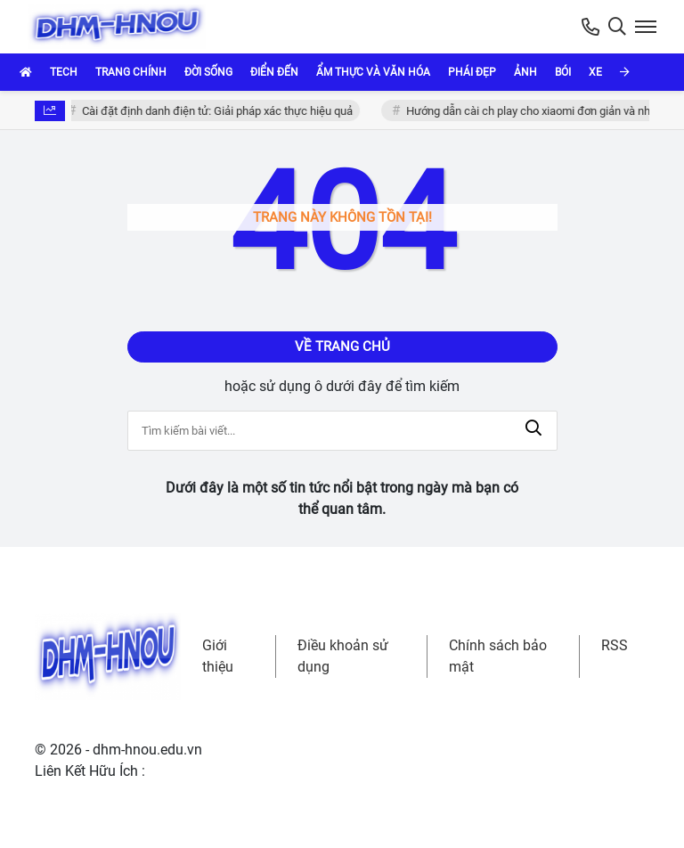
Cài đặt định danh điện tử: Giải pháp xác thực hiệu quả (219, 111)
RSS (614, 645)
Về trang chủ (342, 346)
